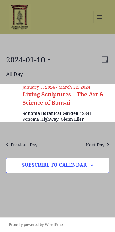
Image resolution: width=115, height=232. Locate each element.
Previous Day (22, 145)
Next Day (97, 145)
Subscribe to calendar (54, 165)
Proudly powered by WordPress (36, 224)
